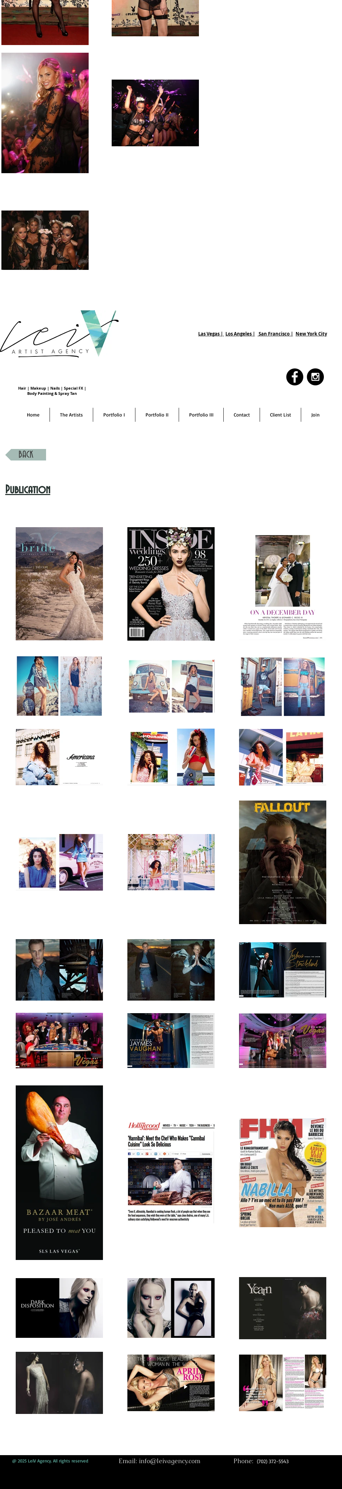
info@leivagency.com (169, 1461)
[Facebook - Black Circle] (294, 376)
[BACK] (25, 454)
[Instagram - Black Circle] (315, 376)
